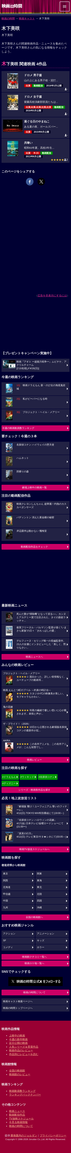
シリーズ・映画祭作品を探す (34, 789)
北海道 (6, 887)
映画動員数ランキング (22, 1090)
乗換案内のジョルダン (24, 1135)
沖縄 (39, 907)
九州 (5, 907)
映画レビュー (34, 759)
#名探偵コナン (47, 776)
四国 (39, 900)
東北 (39, 887)
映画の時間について (34, 992)
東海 (39, 880)
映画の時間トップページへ (18, 1008)
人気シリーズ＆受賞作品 (23, 1046)
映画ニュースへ (34, 656)
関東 (39, 873)
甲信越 (6, 894)
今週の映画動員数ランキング (18, 428)
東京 (5, 873)
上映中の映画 (17, 1035)
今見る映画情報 (18, 1122)
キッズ (40, 940)
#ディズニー (9, 783)
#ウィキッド (27, 776)
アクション (9, 933)
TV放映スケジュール (21, 1118)
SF (4, 940)
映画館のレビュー (19, 1074)
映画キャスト (27, 18)
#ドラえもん (9, 776)
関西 (5, 880)
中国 (5, 900)
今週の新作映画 (18, 1039)
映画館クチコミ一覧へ (34, 956)
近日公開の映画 (18, 1042)
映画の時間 (8, 18)
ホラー (40, 947)
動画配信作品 (17, 1114)
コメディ (8, 947)
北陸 (39, 894)
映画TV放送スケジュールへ (34, 849)
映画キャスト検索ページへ (18, 1001)
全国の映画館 (17, 1070)
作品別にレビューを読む (23, 1054)
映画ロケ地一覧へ (34, 963)
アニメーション (45, 933)
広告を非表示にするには (52, 295)
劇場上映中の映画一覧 (34, 487)
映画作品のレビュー (21, 1050)
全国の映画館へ (34, 917)
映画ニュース (17, 1111)
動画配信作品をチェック (34, 546)
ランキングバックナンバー (25, 1094)
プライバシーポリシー (53, 1135)
